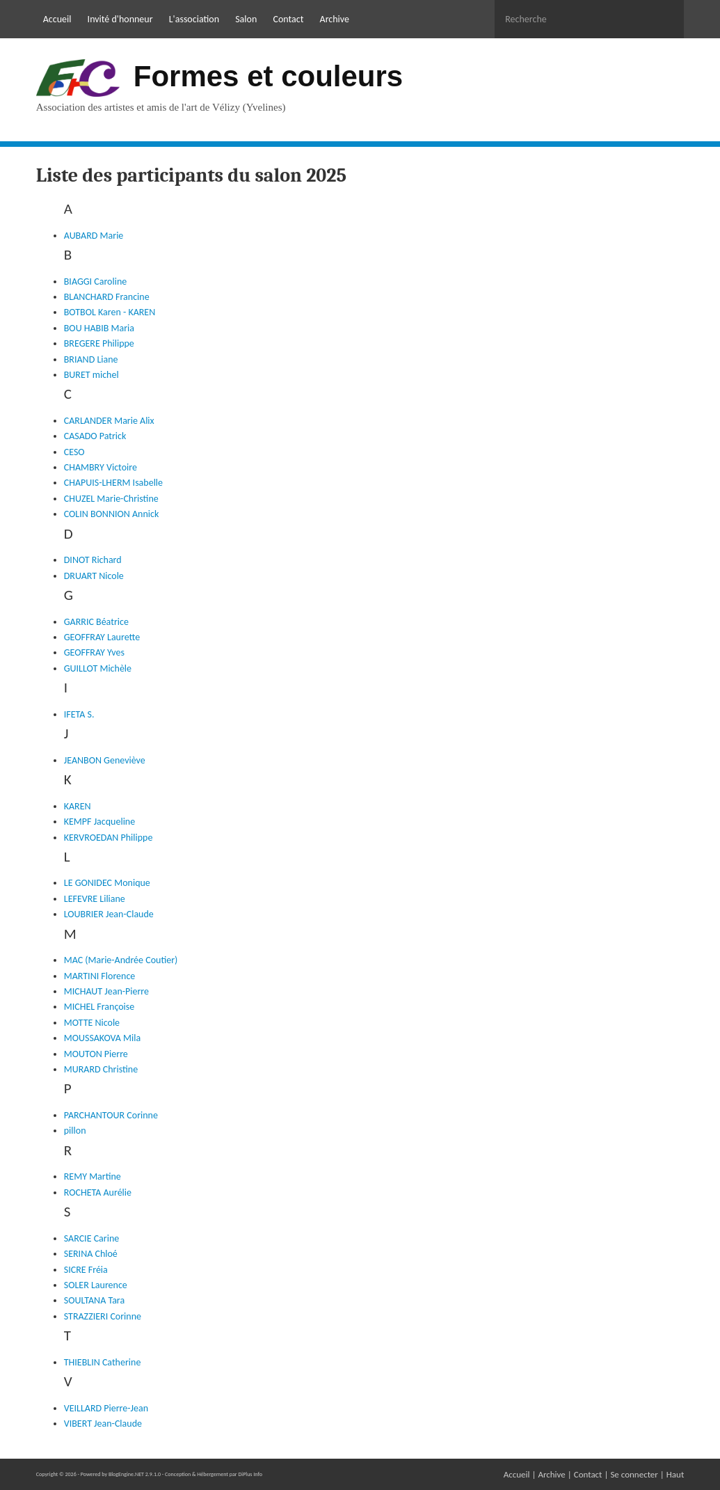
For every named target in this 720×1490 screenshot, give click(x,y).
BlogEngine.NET (126, 1474)
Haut (675, 1474)
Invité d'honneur (120, 19)
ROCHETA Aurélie (97, 1192)
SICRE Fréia (86, 1270)
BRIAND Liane (91, 359)
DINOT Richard (93, 560)
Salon (246, 19)
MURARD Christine (101, 1069)
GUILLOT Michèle (97, 668)
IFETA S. (79, 714)
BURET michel (91, 375)
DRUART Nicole (94, 576)
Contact (288, 19)
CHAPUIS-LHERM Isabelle (113, 483)
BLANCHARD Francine (107, 297)
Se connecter (633, 1474)
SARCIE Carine (92, 1238)
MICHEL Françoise (99, 1007)
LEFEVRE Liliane (94, 899)
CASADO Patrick (95, 436)
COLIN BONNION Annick (111, 514)
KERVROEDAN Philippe (108, 837)
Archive (334, 19)
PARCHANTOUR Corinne (111, 1115)
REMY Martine (92, 1176)
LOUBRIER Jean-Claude (109, 914)
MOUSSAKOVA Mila (102, 1038)
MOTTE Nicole (92, 1023)
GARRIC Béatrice (96, 622)
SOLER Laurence (95, 1285)
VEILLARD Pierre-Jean (106, 1408)
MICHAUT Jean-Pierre (106, 991)
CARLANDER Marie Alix (109, 421)
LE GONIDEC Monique (107, 883)
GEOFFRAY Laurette (102, 637)
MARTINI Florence (100, 976)
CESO (74, 452)
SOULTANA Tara (94, 1300)
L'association (194, 19)
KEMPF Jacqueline (99, 821)
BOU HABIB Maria (99, 328)
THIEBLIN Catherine (102, 1362)
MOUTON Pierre (96, 1054)
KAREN (77, 806)
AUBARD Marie (94, 235)
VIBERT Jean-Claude (103, 1423)
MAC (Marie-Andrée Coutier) (121, 960)
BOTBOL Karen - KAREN (110, 312)
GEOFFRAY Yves (94, 652)
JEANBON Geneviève (104, 760)
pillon (75, 1130)
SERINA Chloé (91, 1254)
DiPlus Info (250, 1474)
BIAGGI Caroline (95, 281)
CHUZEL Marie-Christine (111, 499)
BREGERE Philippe (99, 343)
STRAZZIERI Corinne (102, 1316)
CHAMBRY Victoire (100, 467)
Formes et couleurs (268, 76)
